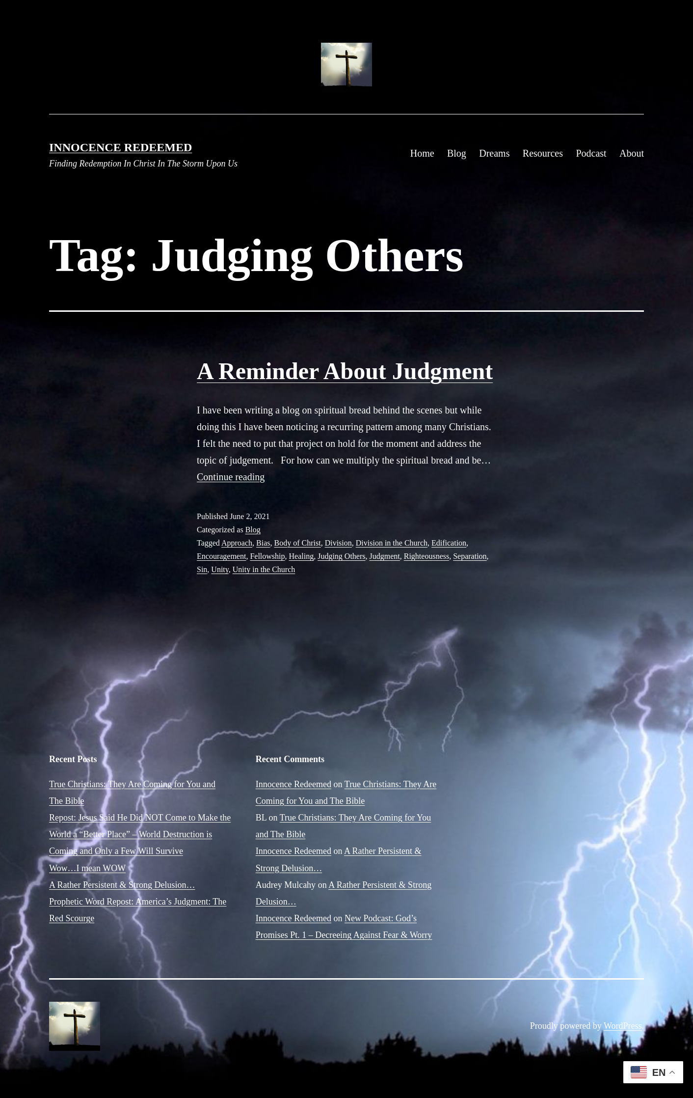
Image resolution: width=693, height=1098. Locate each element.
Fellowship (267, 556)
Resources (543, 153)
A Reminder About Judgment (345, 371)
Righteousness (426, 556)
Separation (469, 556)
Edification (448, 543)
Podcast (591, 153)
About (631, 153)
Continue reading (231, 476)
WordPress (623, 1026)
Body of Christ (297, 543)
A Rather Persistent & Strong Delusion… (122, 885)
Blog (456, 153)
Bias (263, 543)
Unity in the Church (264, 569)
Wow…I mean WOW (87, 868)
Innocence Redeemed (120, 147)
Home (422, 153)
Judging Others (341, 556)
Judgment (385, 556)
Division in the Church (391, 543)
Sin (202, 569)
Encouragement (221, 556)
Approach (236, 543)
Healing (301, 556)
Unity (219, 569)
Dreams (494, 153)
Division (338, 543)
